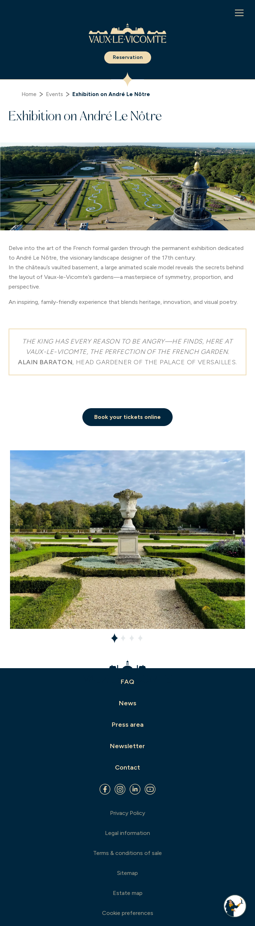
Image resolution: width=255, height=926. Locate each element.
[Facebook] (105, 789)
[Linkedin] (135, 789)
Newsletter (127, 746)
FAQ (127, 682)
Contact (127, 767)
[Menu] (239, 13)
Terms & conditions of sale (127, 853)
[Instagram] (120, 789)
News (127, 703)
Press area (128, 725)
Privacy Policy (127, 813)
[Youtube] (150, 789)
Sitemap (127, 873)
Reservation (128, 57)
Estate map (128, 893)
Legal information (127, 833)
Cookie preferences (127, 913)
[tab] (114, 638)
